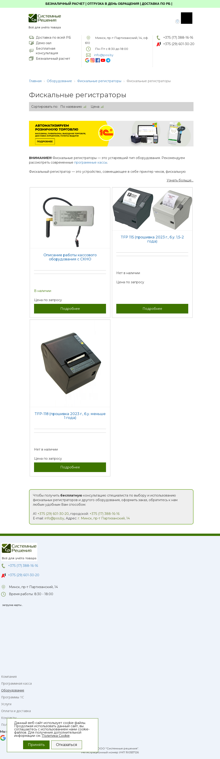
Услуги (6, 704)
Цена (95, 107)
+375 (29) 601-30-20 (178, 44)
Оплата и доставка (16, 711)
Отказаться (66, 745)
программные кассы (90, 162)
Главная (35, 81)
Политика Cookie (56, 736)
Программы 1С (12, 697)
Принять (36, 745)
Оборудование (59, 81)
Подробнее (70, 309)
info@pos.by (54, 518)
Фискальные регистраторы (99, 81)
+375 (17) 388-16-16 (178, 37)
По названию (71, 107)
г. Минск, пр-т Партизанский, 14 (104, 518)
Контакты (8, 718)
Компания (9, 676)
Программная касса (16, 683)
